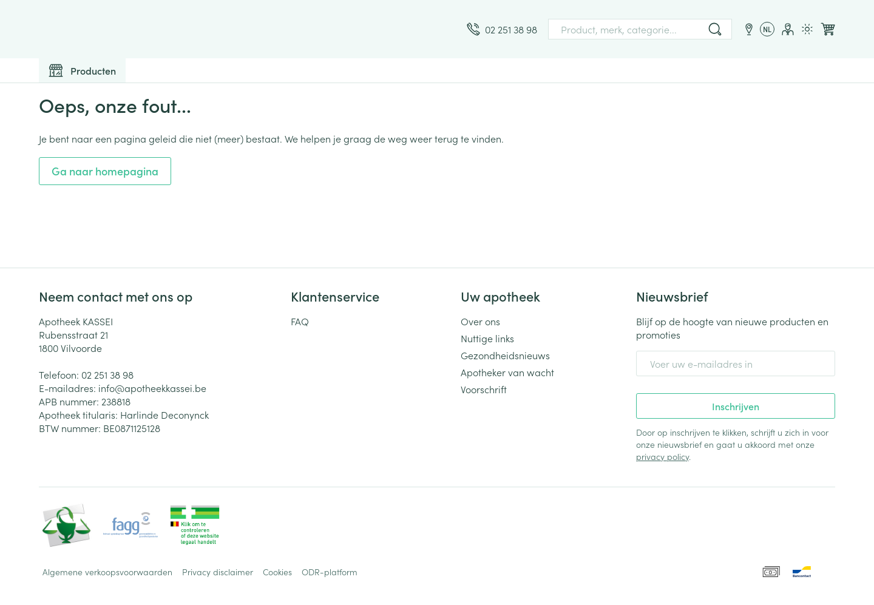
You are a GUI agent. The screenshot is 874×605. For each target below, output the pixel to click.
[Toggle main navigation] (82, 70)
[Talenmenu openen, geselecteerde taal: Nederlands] (767, 29)
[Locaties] (749, 29)
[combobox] (640, 29)
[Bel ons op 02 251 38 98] (502, 29)
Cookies (277, 572)
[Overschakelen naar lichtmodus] (807, 29)
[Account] (788, 29)
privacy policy (662, 456)
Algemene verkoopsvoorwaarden (107, 572)
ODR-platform (329, 572)
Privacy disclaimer (217, 572)
